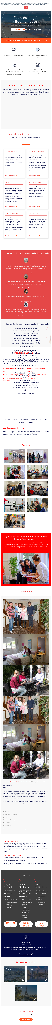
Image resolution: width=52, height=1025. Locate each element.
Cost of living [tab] (34, 419)
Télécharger (27, 954)
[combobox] (26, 92)
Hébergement (28, 40)
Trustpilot (3, 247)
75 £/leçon (41, 924)
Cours (7, 40)
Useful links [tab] (21, 422)
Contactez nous (20, 29)
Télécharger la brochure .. (34, 29)
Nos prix (44, 40)
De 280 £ (10, 924)
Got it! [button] (26, 7)
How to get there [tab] (24, 419)
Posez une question (27, 1019)
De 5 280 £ (26, 924)
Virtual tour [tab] (30, 422)
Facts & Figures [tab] (43, 419)
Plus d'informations (11, 175)
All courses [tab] (26, 143)
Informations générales (16, 40)
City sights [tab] (7, 419)
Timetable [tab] (15, 419)
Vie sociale (36, 40)
